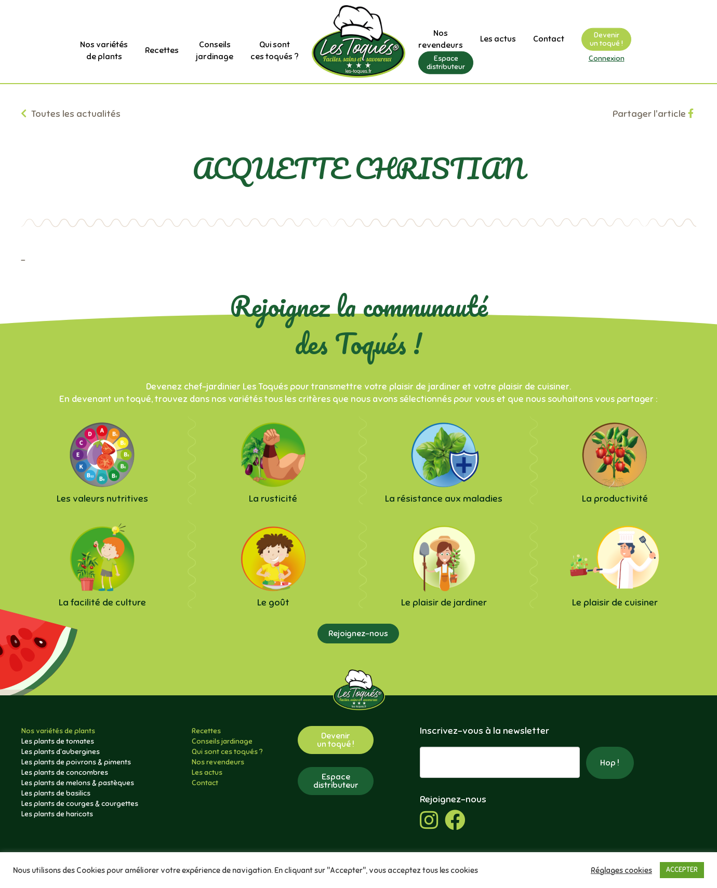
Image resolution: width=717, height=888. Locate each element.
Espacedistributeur (446, 62)
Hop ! (609, 763)
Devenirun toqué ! (606, 39)
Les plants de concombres (64, 772)
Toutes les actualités (71, 113)
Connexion (607, 58)
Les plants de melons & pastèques (77, 782)
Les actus (498, 39)
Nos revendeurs (218, 762)
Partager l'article (653, 113)
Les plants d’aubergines (60, 751)
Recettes (162, 50)
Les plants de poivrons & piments (76, 762)
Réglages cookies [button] (621, 870)
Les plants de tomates (57, 741)
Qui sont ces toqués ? (227, 751)
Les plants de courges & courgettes (79, 803)
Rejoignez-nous (358, 633)
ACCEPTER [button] (682, 870)
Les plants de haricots (57, 814)
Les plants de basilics (55, 793)
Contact (548, 39)
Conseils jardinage (222, 741)
